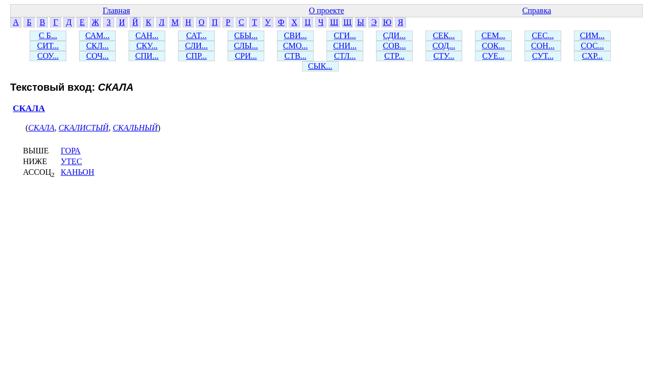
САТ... (196, 35)
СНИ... (345, 45)
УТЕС (71, 161)
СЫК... (320, 66)
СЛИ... (196, 45)
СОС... (592, 45)
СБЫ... (246, 35)
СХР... (592, 55)
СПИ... (147, 55)
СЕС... (543, 35)
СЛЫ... (246, 45)
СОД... (444, 45)
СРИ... (246, 55)
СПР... (196, 55)
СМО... (295, 45)
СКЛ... (97, 45)
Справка (536, 10)
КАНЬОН (77, 172)
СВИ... (295, 35)
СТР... (394, 55)
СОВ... (394, 45)
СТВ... (295, 55)
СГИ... (345, 35)
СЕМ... (494, 35)
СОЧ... (97, 55)
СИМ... (592, 35)
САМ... (97, 35)
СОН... (543, 45)
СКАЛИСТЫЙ (84, 127)
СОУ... (48, 55)
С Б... (48, 35)
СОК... (493, 45)
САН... (147, 35)
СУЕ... (493, 55)
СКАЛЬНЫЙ (135, 127)
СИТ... (48, 45)
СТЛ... (345, 55)
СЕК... (444, 35)
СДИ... (394, 35)
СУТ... (543, 55)
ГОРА (71, 150)
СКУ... (147, 45)
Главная (116, 10)
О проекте (326, 10)
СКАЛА (29, 108)
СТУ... (443, 55)
